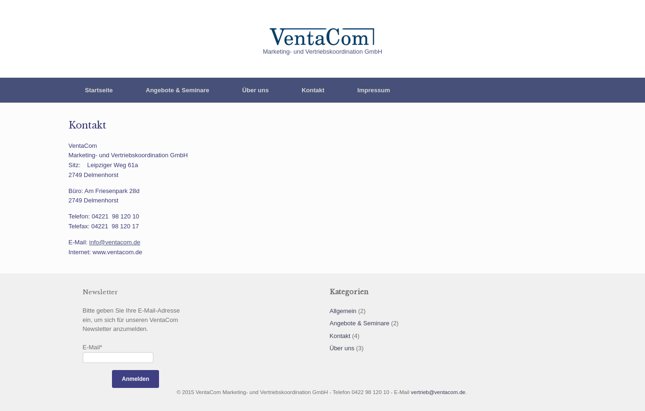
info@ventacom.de (115, 242)
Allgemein (343, 310)
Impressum (374, 90)
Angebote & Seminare (177, 90)
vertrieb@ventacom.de (438, 392)
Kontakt (313, 90)
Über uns (255, 90)
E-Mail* (93, 347)
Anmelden (135, 379)
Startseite (99, 90)
